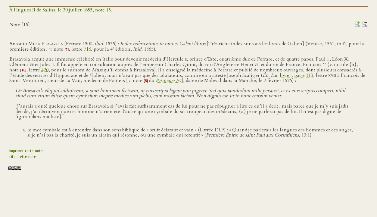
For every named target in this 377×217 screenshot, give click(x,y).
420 (44, 70)
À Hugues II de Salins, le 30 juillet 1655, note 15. (60, 10)
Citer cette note (22, 156)
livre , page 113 (296, 75)
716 (87, 49)
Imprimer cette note (26, 150)
